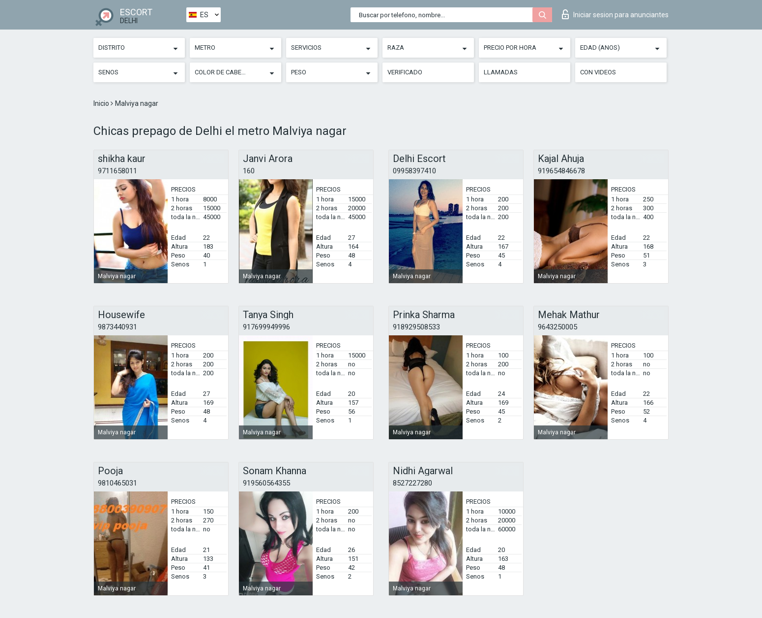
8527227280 (412, 483)
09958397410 (414, 170)
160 (249, 170)
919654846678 (561, 170)
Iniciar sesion (615, 14)
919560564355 (266, 483)
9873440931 (117, 327)
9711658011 (117, 170)
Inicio (102, 103)
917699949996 (266, 327)
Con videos (598, 72)
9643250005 (557, 327)
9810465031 (117, 483)
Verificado (404, 72)
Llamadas (501, 72)
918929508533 (416, 327)
